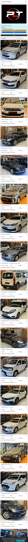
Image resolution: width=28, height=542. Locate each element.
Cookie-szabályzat (12, 541)
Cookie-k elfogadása (20, 540)
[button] (26, 61)
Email (14, 32)
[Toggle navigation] (25, 1)
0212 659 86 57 (14, 30)
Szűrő (14, 35)
